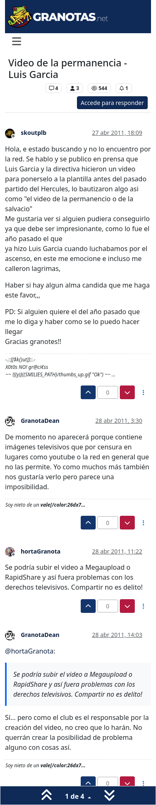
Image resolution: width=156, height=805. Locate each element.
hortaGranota (40, 551)
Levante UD (24, 88)
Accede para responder (112, 103)
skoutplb (34, 133)
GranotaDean (40, 420)
